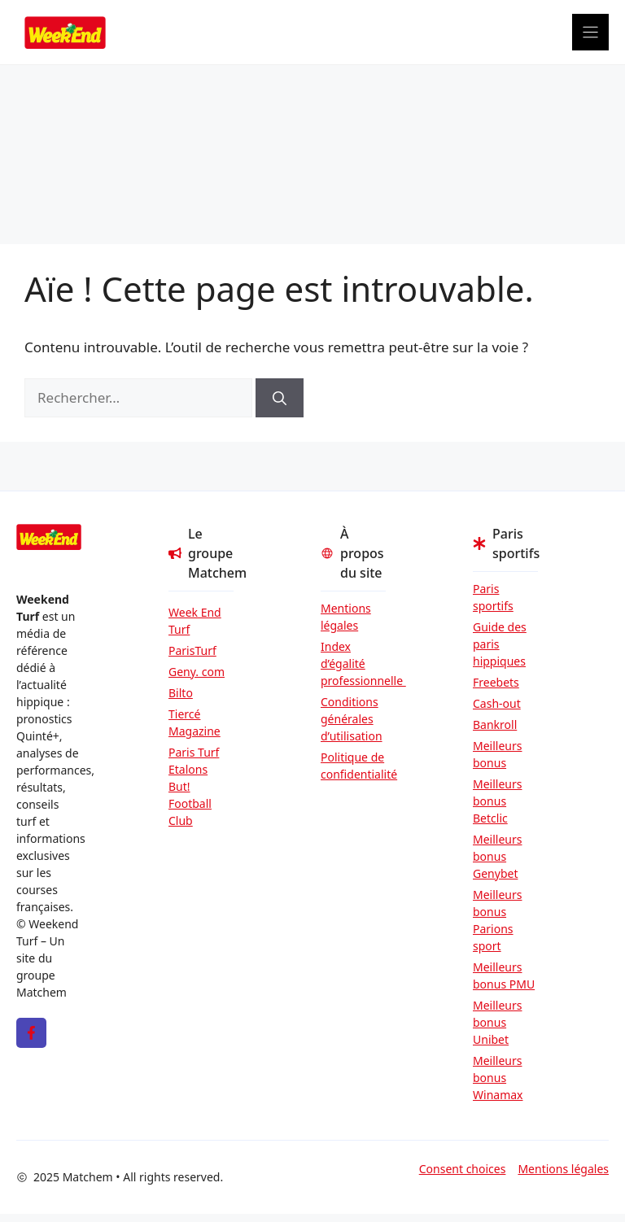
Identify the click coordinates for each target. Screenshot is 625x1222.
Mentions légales (346, 616)
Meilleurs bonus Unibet (497, 1022)
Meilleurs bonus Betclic (497, 801)
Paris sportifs (493, 597)
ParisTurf (192, 650)
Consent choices (462, 1168)
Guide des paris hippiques (500, 644)
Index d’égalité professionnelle (353, 663)
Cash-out (497, 703)
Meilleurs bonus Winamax (498, 1077)
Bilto (180, 692)
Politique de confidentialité (353, 765)
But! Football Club (190, 803)
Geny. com (196, 671)
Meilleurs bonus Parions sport (497, 920)
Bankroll (495, 724)
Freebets (496, 682)
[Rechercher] (280, 397)
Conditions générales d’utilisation (351, 719)
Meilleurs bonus (497, 754)
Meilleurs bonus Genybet (497, 856)
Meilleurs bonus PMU (504, 975)
